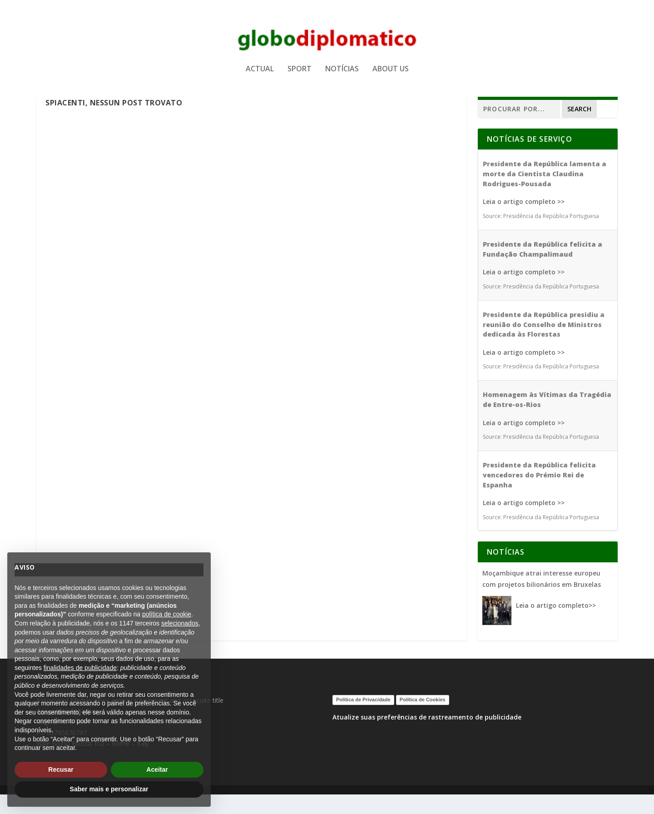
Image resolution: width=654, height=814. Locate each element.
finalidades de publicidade (80, 667)
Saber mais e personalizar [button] (109, 789)
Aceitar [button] (157, 769)
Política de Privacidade (363, 719)
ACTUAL (260, 74)
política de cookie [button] (166, 614)
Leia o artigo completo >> (524, 221)
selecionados (179, 623)
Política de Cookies (423, 719)
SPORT (299, 74)
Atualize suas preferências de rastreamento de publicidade (426, 736)
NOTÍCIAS (342, 74)
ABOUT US (390, 74)
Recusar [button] (60, 769)
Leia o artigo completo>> (556, 624)
